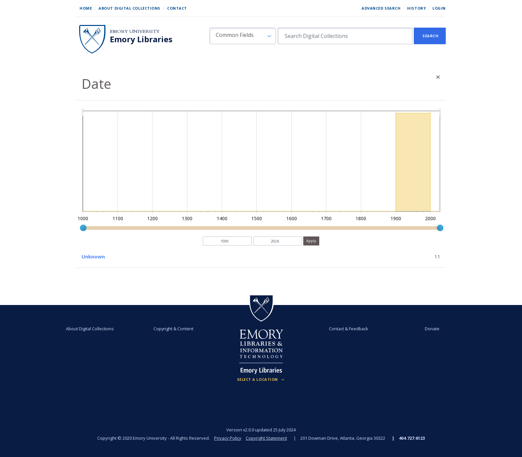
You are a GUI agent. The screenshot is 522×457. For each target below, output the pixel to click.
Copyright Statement (266, 438)
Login (439, 8)
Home (86, 8)
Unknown (93, 256)
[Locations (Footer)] (261, 379)
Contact (177, 8)
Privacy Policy (227, 438)
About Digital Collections (129, 8)
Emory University (134, 31)
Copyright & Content (173, 329)
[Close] (438, 77)
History (416, 8)
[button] (242, 36)
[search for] (345, 36)
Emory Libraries (141, 39)
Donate (432, 329)
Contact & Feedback (348, 329)
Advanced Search (381, 8)
